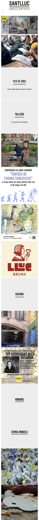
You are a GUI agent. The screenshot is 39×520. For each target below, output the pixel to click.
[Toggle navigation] (2, 12)
